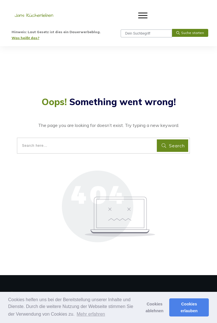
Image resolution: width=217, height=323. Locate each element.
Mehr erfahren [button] (91, 314)
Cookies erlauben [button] (189, 307)
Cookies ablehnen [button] (154, 307)
